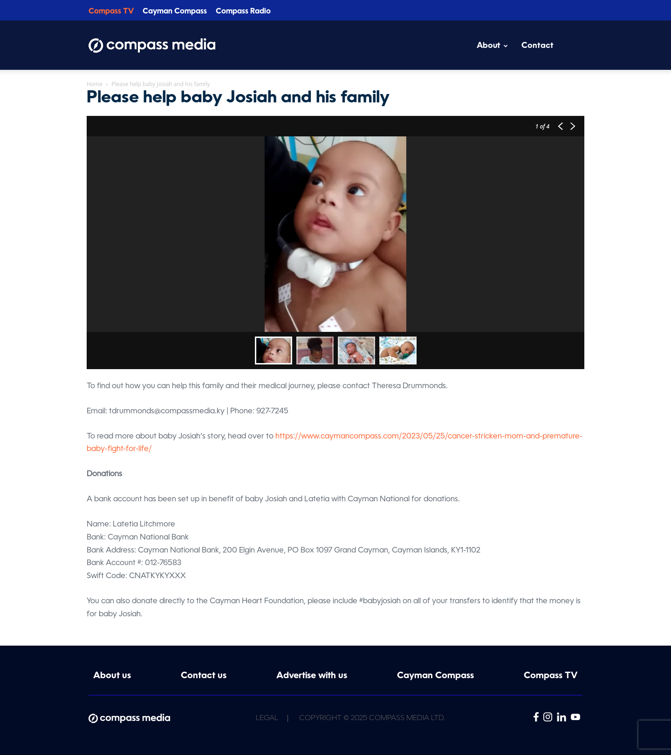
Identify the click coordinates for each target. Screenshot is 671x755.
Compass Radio (243, 11)
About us (112, 676)
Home (95, 84)
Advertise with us (311, 676)
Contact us (203, 676)
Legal (267, 718)
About (492, 46)
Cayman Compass (175, 11)
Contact (537, 46)
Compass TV (111, 11)
